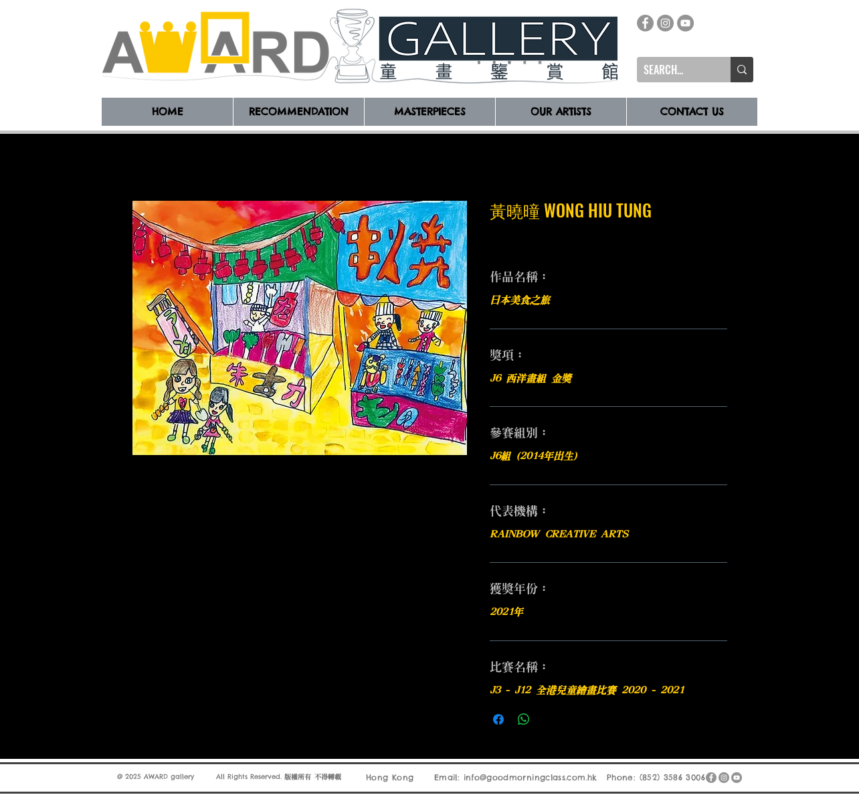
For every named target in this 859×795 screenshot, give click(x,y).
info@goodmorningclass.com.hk (530, 777)
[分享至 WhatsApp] (524, 719)
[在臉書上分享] (498, 719)
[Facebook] (645, 23)
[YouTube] (685, 23)
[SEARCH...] (673, 69)
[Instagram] (665, 23)
